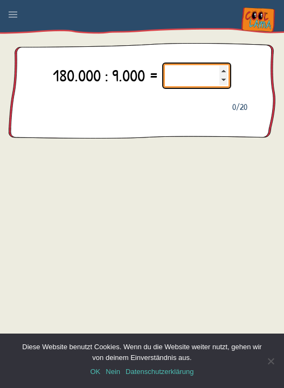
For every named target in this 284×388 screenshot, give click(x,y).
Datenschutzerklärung (159, 372)
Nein (113, 372)
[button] (13, 14)
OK (95, 372)
